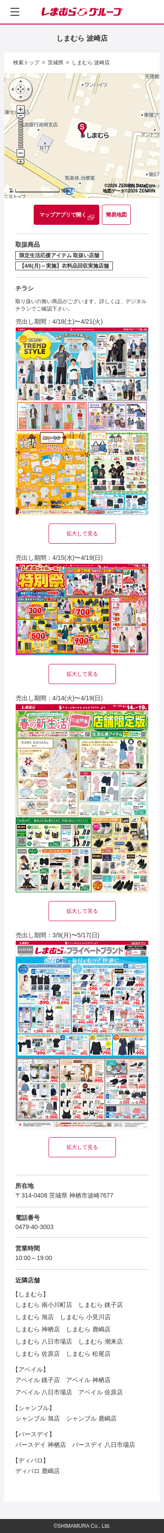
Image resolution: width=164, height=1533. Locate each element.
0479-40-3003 (34, 1226)
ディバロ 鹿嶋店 (37, 1470)
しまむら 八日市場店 (43, 1341)
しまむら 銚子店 (100, 1304)
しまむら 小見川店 (85, 1316)
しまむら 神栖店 (37, 1329)
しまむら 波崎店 (91, 62)
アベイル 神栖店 (88, 1379)
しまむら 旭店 (34, 1316)
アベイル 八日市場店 (43, 1392)
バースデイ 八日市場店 (103, 1444)
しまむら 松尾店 (88, 1353)
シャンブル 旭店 (37, 1418)
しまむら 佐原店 (37, 1353)
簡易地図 (116, 215)
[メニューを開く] (15, 12)
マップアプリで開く (63, 215)
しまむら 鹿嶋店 (88, 1329)
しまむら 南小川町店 (43, 1304)
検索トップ (26, 62)
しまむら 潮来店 (100, 1341)
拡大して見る (82, 534)
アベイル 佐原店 (100, 1392)
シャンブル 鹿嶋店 (91, 1418)
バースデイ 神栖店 (40, 1444)
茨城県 (55, 62)
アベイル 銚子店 (37, 1379)
